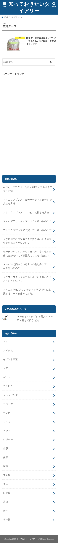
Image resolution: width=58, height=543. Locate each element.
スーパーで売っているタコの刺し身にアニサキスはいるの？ (27, 266)
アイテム (8, 350)
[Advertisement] (25, 121)
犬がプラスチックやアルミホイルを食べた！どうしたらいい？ (27, 279)
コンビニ (8, 386)
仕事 (5, 448)
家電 (5, 466)
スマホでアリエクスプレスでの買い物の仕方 (27, 221)
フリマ (6, 421)
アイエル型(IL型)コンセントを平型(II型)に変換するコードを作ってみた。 (27, 291)
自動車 (6, 492)
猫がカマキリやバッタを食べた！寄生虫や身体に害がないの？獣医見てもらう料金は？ (27, 253)
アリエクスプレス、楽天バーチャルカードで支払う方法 (27, 201)
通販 (5, 501)
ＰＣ (5, 341)
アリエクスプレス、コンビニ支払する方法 (26, 212)
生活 (5, 484)
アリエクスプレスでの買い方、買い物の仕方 (27, 230)
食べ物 (6, 519)
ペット (6, 430)
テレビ (6, 412)
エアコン (8, 368)
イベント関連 (10, 359)
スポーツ (8, 404)
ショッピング (10, 395)
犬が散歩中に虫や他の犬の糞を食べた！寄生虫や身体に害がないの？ (27, 241)
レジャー (8, 439)
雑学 (5, 510)
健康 (5, 457)
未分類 (6, 475)
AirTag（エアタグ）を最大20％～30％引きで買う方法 (27, 189)
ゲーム (6, 377)
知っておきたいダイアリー (29, 7)
